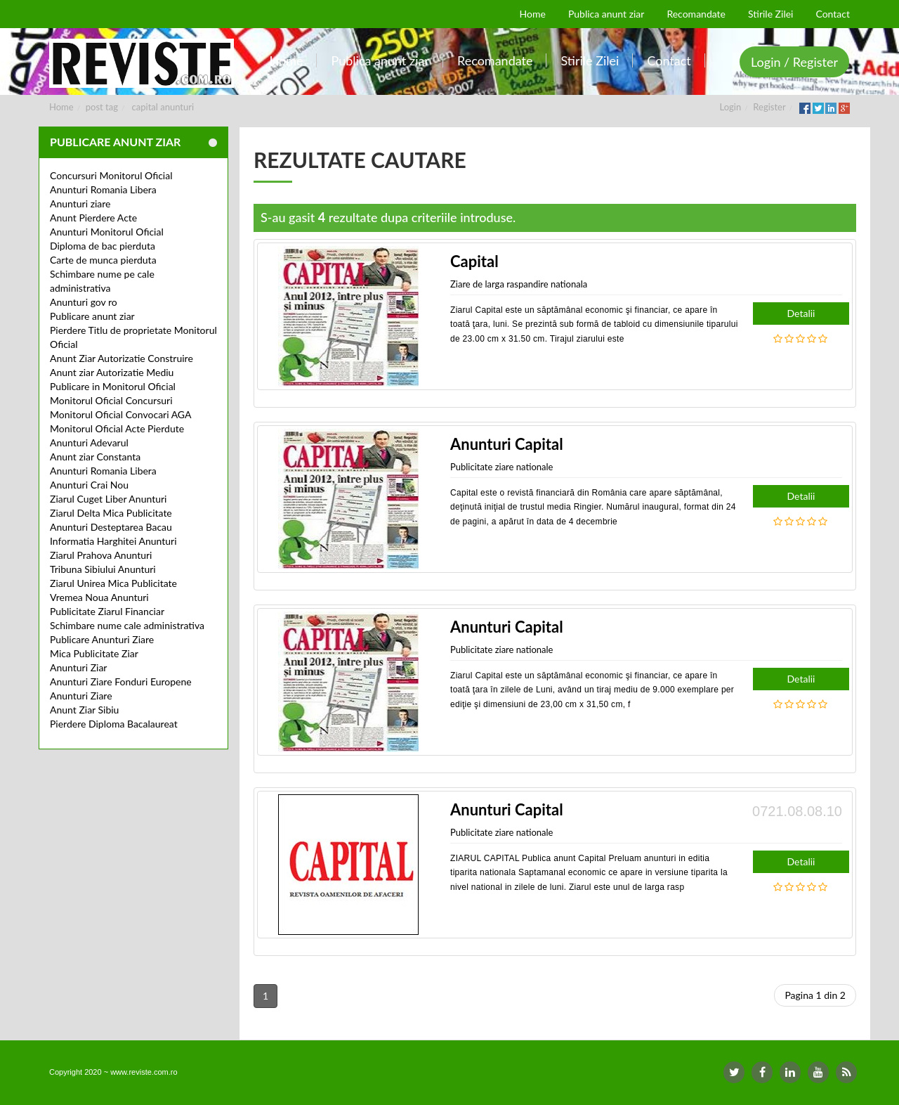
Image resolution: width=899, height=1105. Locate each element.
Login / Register (794, 62)
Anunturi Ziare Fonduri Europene (121, 681)
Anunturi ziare (80, 203)
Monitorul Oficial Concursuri (111, 400)
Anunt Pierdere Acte (93, 218)
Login (731, 106)
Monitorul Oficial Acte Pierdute (117, 428)
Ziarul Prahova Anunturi (101, 555)
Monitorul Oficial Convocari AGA (121, 414)
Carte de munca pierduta (103, 260)
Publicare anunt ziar (92, 316)
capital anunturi (163, 106)
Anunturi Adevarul (89, 442)
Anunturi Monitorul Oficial (107, 232)
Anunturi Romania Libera (103, 189)
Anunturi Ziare (81, 696)
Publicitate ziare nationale (501, 466)
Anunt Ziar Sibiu (84, 710)
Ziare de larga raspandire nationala (518, 284)
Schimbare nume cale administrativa (127, 625)
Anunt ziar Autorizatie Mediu (111, 372)
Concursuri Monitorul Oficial (111, 175)
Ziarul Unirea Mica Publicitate (113, 583)
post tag (102, 106)
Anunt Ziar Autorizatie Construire (121, 358)
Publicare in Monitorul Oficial (113, 386)
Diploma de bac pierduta (102, 246)
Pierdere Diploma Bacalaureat (114, 724)
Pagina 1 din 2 (815, 995)
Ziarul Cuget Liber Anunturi (108, 499)
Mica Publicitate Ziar (94, 653)
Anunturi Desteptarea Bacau (111, 527)
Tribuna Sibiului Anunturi (103, 569)
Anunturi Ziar (78, 667)
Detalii (801, 313)
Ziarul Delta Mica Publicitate (111, 513)
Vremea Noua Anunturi (99, 597)
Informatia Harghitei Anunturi (113, 541)
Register (769, 106)
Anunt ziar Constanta (95, 457)
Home (61, 106)
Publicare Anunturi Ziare (102, 639)
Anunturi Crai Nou (89, 485)
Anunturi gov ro (83, 302)
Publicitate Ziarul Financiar (107, 611)
